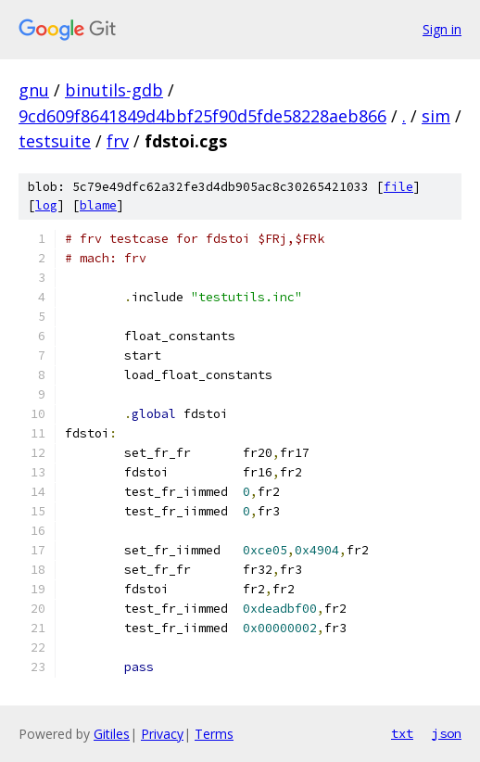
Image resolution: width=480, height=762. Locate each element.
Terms (214, 734)
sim (436, 116)
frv (118, 141)
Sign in (442, 29)
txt (402, 733)
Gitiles (112, 734)
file (398, 187)
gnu (34, 90)
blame (98, 205)
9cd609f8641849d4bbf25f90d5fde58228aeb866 (202, 116)
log (46, 205)
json (446, 733)
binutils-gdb (114, 90)
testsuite (55, 141)
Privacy (162, 734)
